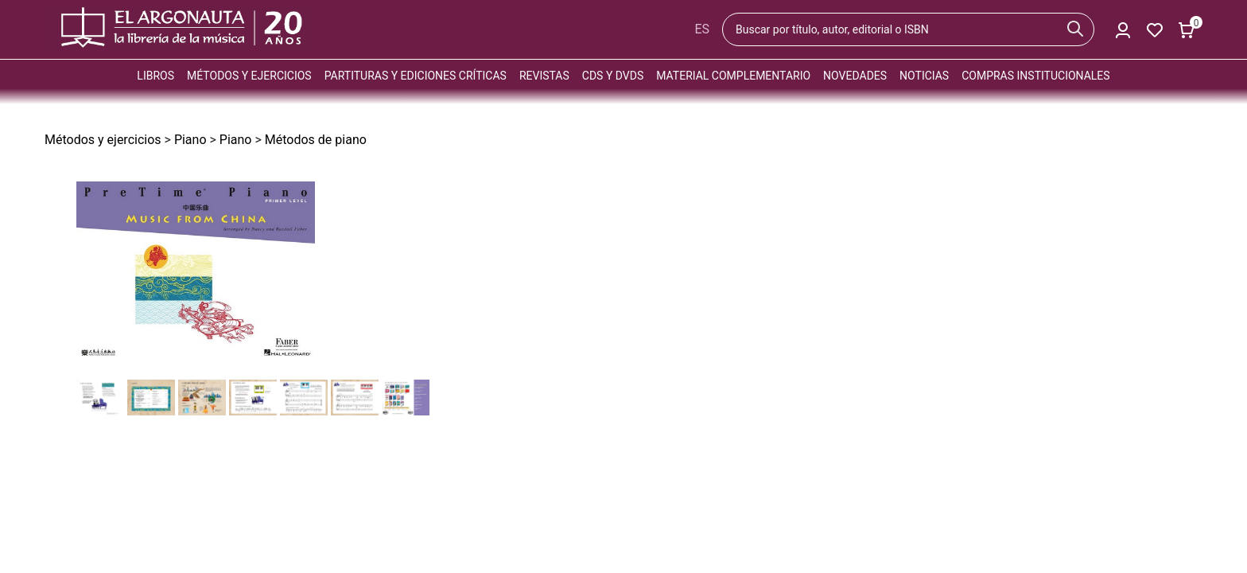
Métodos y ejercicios (249, 75)
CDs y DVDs (612, 75)
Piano (190, 139)
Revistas (544, 75)
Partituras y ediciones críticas (415, 75)
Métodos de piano (316, 139)
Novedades (855, 75)
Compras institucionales (1035, 75)
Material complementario (733, 75)
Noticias (924, 75)
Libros (155, 75)
